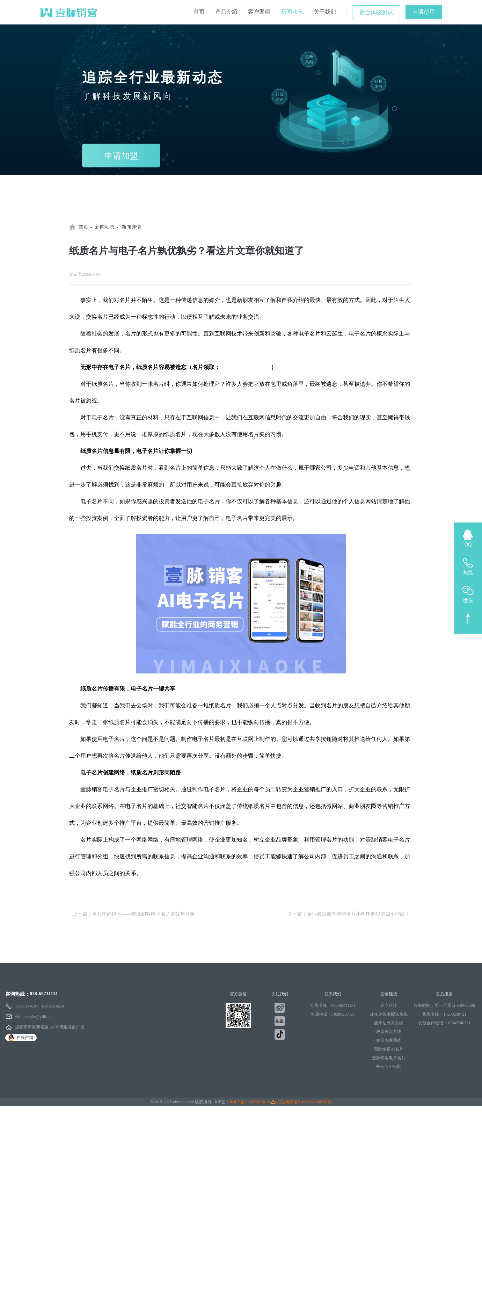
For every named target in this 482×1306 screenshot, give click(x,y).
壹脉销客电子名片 (389, 1057)
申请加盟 (121, 155)
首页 (199, 12)
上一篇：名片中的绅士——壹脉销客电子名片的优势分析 (134, 914)
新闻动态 (292, 12)
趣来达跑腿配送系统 (389, 1014)
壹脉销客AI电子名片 (245, 367)
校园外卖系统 (388, 1031)
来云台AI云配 (388, 1066)
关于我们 (325, 12)
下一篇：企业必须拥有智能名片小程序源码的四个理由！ (348, 914)
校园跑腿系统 (388, 1040)
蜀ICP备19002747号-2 (249, 1101)
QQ (468, 544)
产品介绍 (226, 12)
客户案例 (259, 12)
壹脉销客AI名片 (388, 1049)
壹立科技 (388, 1005)
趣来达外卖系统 (388, 1022)
